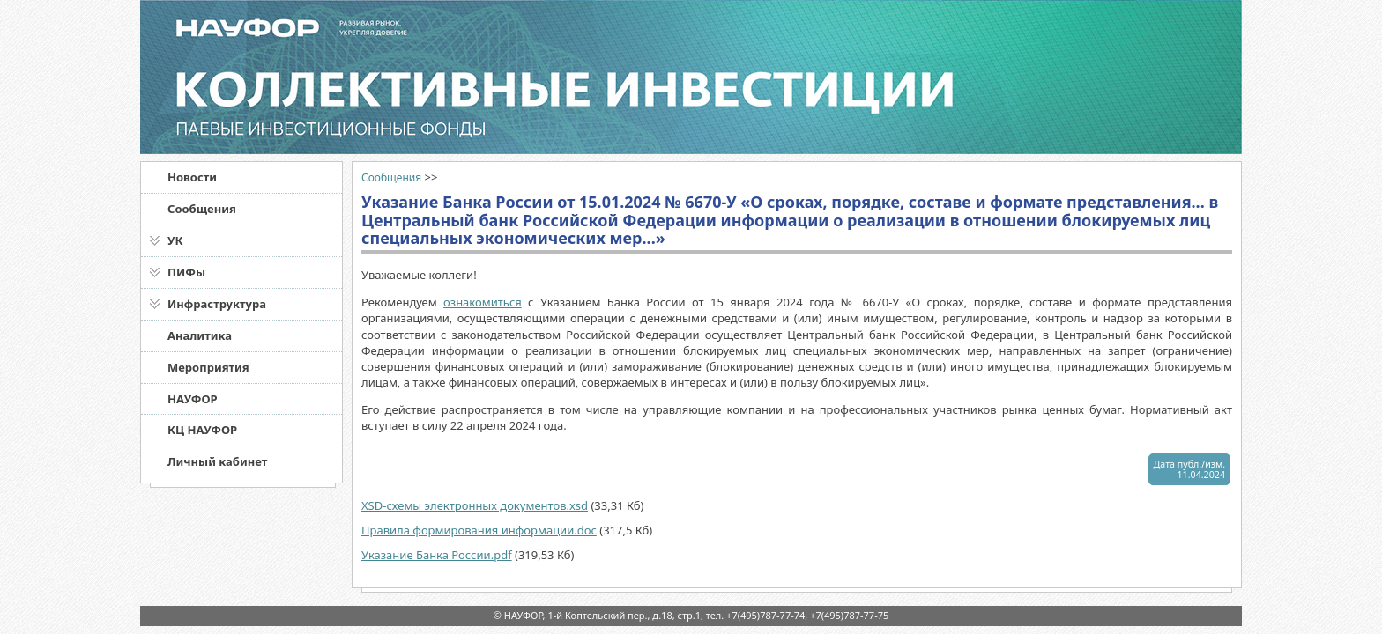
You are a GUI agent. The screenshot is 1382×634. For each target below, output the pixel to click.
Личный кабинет (217, 461)
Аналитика (199, 335)
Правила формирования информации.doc (479, 530)
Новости (192, 177)
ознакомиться (482, 302)
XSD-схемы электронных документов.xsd (474, 505)
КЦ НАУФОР (202, 430)
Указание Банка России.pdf (436, 555)
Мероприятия (208, 367)
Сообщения (201, 209)
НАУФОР (192, 399)
